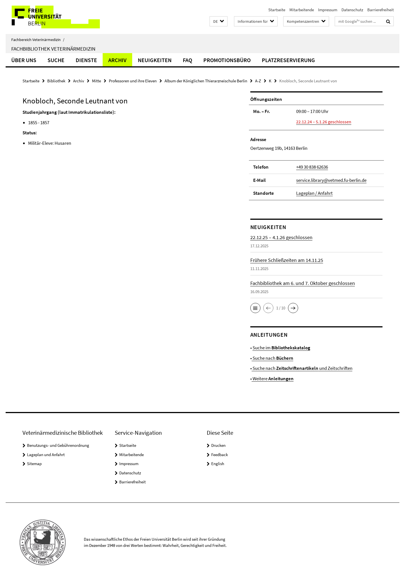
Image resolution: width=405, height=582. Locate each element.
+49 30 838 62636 (312, 167)
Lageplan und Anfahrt (46, 454)
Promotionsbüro (227, 60)
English (217, 463)
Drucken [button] (218, 445)
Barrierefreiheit (380, 9)
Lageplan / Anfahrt (314, 193)
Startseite (276, 9)
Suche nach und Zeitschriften (302, 368)
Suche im (281, 348)
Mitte (96, 80)
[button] (219, 21)
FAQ (187, 60)
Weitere (273, 378)
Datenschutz (352, 9)
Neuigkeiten (155, 60)
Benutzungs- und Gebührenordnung (58, 445)
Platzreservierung (288, 60)
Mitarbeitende (301, 9)
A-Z (258, 80)
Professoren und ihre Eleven (133, 80)
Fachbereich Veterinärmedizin (37, 40)
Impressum (327, 9)
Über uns (23, 60)
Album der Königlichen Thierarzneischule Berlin (206, 80)
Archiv (117, 60)
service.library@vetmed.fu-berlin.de (331, 180)
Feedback (219, 454)
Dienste (86, 60)
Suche (56, 60)
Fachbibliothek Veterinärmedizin (53, 48)
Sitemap (34, 463)
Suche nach (272, 358)
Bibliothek (56, 80)
